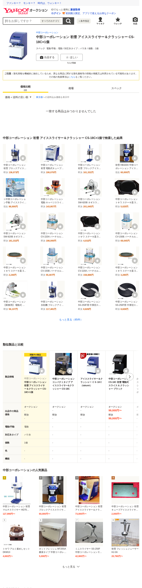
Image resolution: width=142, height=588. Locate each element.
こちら (72, 77)
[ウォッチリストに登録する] (42, 371)
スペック (116, 88)
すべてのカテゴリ (50, 21)
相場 (71, 88)
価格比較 (25, 88)
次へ (129, 376)
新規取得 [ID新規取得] (75, 9)
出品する (47, 57)
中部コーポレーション (47, 32)
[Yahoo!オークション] (26, 9)
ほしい (71, 57)
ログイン (56, 13)
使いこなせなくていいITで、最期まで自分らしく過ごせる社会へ (41, 3)
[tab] (25, 88)
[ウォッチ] (23, 158)
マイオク (100, 23)
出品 (135, 23)
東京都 (39, 97)
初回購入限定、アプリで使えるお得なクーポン (91, 13)
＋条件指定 (83, 21)
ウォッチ (118, 23)
